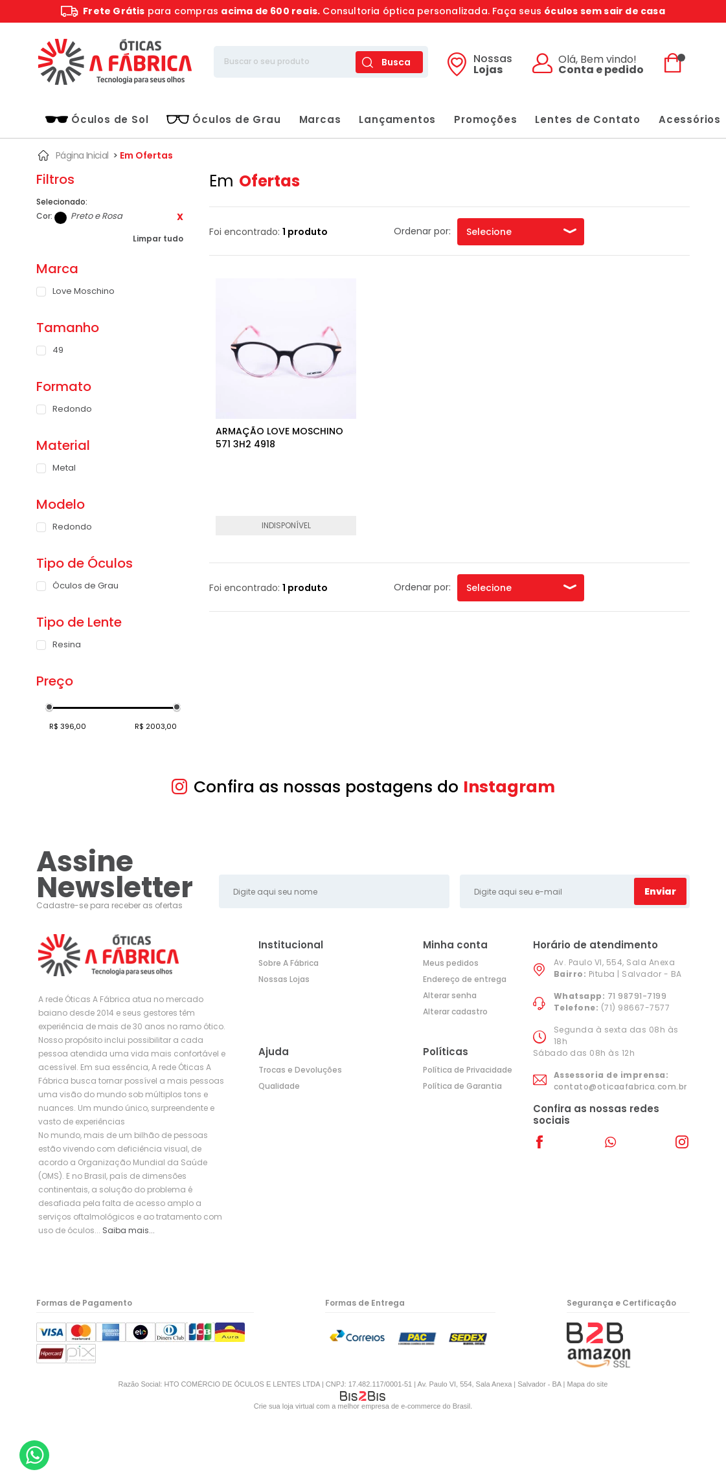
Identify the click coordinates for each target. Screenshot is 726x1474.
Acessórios (690, 119)
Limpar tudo (158, 238)
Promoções (485, 119)
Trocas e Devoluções (300, 1069)
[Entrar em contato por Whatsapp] (34, 1455)
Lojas (492, 65)
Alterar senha (450, 995)
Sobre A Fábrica (288, 962)
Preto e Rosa (60, 218)
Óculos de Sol (96, 119)
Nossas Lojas (284, 979)
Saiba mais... (128, 1230)
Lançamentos (397, 119)
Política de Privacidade (467, 1069)
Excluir (180, 217)
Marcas (320, 119)
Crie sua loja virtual (284, 1406)
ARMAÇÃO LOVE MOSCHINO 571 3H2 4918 (279, 438)
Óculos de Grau (223, 119)
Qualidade (279, 1085)
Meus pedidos (451, 962)
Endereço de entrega (464, 979)
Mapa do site (587, 1384)
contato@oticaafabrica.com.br (620, 1086)
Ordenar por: (422, 231)
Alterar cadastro (455, 1011)
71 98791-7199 (637, 995)
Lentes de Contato (588, 119)
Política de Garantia (462, 1085)
